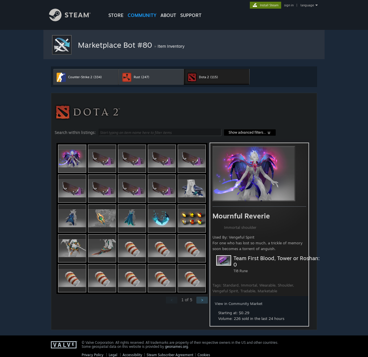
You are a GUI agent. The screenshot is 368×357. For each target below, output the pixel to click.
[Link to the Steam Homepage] (74, 19)
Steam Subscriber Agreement (170, 355)
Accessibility (132, 355)
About (168, 15)
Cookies (204, 355)
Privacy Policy (92, 355)
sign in (289, 5)
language (307, 5)
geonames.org (176, 346)
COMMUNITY (142, 15)
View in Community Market (238, 303)
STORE (116, 15)
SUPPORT (191, 15)
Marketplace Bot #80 (116, 44)
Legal (113, 355)
